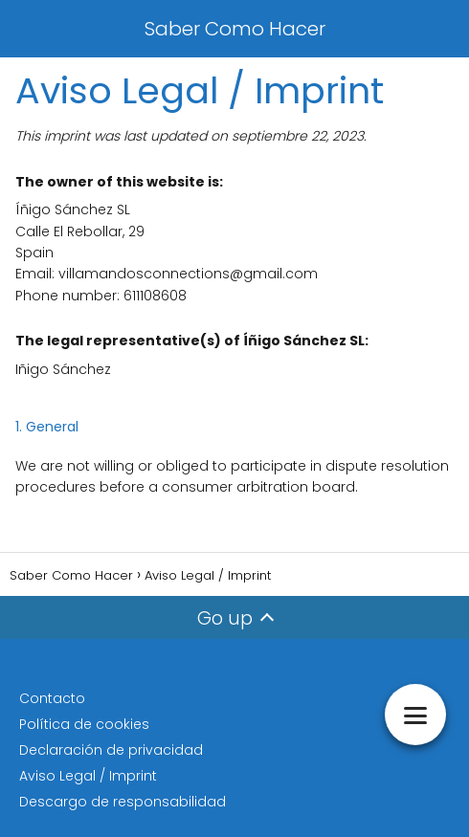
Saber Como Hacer (235, 28)
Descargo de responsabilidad (122, 801)
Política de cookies (84, 724)
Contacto (52, 698)
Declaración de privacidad (111, 750)
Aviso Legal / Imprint (88, 775)
